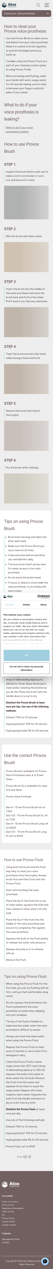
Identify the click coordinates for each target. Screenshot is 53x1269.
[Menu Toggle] (46, 5)
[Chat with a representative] (45, 1261)
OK (26, 655)
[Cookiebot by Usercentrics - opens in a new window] (38, 597)
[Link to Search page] (38, 5)
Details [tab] (26, 604)
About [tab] (43, 604)
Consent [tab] (9, 604)
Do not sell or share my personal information (26, 668)
